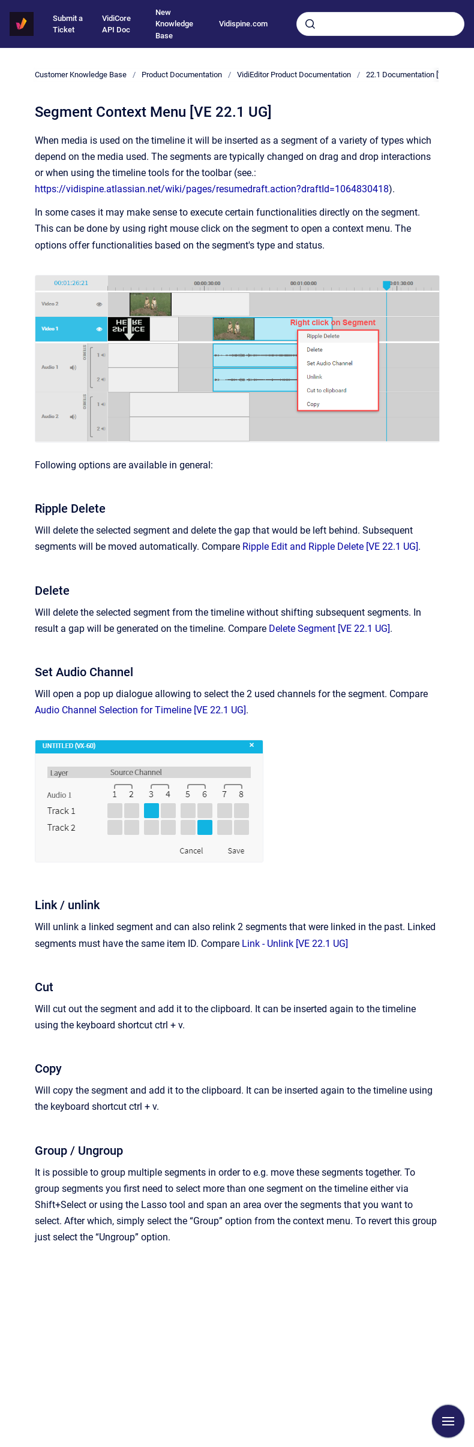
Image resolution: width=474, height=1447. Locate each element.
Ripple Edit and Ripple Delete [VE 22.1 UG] (330, 546)
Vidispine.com (243, 23)
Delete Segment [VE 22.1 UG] (329, 628)
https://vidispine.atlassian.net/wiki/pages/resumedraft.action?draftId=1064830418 (212, 189)
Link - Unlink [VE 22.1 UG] (295, 943)
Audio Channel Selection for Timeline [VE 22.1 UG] (140, 710)
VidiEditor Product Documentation (294, 74)
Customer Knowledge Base (81, 74)
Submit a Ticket (68, 24)
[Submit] (310, 24)
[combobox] (380, 24)
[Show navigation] (448, 1421)
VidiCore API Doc (116, 24)
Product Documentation (182, 74)
